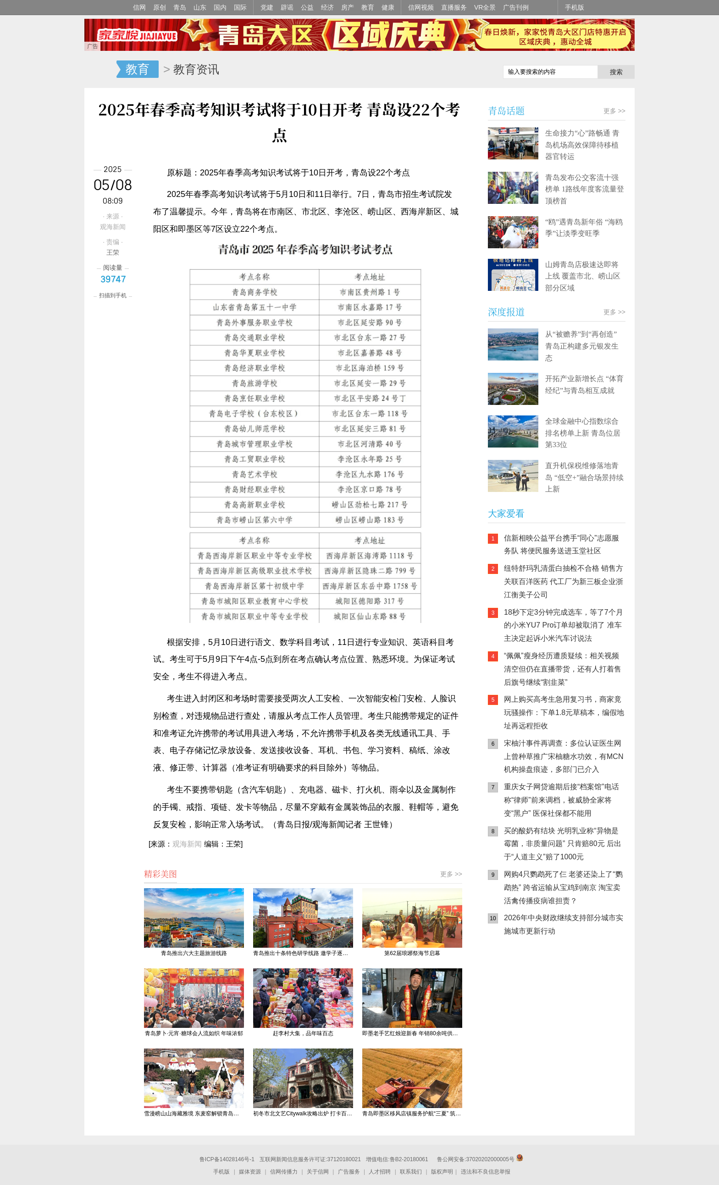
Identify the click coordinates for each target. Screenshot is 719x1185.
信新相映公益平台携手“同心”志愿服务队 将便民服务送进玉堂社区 (561, 544)
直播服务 (454, 7)
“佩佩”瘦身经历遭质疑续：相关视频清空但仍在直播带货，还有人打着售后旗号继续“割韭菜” (562, 669)
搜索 (616, 72)
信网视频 (421, 7)
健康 (388, 7)
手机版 (574, 7)
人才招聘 (380, 1172)
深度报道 (506, 311)
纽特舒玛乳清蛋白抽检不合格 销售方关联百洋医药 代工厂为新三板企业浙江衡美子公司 (563, 581)
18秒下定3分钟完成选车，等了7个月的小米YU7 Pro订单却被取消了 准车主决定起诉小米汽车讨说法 (563, 625)
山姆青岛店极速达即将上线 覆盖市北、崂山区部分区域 (582, 276)
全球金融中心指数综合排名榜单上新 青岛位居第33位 (582, 432)
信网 (139, 7)
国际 (240, 7)
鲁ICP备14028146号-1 (226, 1159)
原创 (159, 7)
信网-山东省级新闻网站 (100, 69)
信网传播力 (284, 1172)
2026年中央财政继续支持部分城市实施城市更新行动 (563, 924)
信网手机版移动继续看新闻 (449, 70)
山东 (200, 7)
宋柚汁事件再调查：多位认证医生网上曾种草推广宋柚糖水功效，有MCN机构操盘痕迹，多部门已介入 (563, 756)
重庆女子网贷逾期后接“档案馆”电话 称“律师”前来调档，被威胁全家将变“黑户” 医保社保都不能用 (561, 800)
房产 (347, 7)
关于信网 (318, 1172)
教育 (367, 7)
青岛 (179, 7)
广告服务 (349, 1172)
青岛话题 (506, 110)
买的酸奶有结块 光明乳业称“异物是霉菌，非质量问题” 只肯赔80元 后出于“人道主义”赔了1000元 (562, 844)
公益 (307, 7)
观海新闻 (187, 844)
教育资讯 (196, 69)
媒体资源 (250, 1172)
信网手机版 (515, 1002)
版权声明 (442, 1172)
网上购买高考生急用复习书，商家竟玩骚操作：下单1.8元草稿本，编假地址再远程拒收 (564, 712)
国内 (220, 7)
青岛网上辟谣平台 (515, 1039)
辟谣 (287, 7)
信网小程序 (570, 1002)
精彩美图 (160, 873)
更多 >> (451, 874)
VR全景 (485, 7)
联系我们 (411, 1172)
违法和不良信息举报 (485, 1172)
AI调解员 (570, 1039)
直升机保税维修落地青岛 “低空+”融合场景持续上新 (584, 477)
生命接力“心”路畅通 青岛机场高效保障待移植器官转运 (582, 144)
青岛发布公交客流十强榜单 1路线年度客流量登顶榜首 (584, 189)
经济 (327, 7)
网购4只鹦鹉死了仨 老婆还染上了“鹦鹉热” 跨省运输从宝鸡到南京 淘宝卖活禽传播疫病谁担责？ (563, 887)
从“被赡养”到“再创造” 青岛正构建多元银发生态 (582, 345)
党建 (266, 7)
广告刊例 (516, 7)
